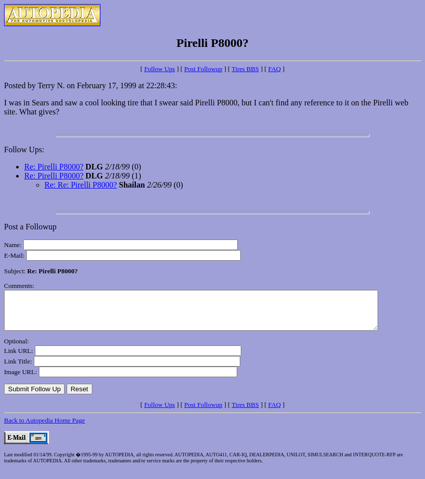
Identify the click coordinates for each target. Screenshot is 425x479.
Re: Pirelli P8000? (53, 166)
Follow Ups (159, 69)
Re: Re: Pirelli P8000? (80, 185)
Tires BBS (245, 69)
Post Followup (203, 69)
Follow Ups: (24, 149)
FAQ (274, 69)
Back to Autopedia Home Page (44, 428)
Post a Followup (30, 226)
